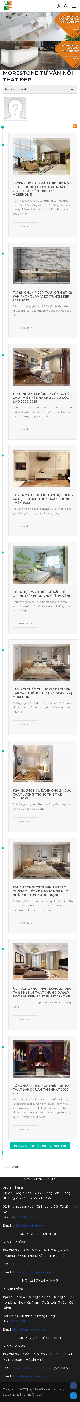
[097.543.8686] (73, 1395)
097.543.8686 (19, 1368)
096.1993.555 (18, 1264)
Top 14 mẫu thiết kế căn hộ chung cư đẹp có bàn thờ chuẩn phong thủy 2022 (43, 499)
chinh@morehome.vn (28, 1225)
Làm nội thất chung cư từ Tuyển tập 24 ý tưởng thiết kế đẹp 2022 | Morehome (42, 693)
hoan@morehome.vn (29, 1376)
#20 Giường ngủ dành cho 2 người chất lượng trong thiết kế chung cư (42, 794)
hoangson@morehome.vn (32, 1272)
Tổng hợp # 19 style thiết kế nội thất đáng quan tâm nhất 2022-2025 (41, 1089)
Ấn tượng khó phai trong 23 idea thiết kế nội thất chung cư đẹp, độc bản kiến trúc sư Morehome (42, 992)
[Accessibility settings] (59, 6)
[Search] (66, 6)
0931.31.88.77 (28, 1217)
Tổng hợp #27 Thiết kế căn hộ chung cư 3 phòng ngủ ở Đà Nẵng (42, 594)
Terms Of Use (32, 1394)
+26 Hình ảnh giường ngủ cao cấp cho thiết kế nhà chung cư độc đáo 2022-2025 (42, 397)
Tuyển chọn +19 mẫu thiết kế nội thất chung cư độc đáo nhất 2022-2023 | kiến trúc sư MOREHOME (41, 188)
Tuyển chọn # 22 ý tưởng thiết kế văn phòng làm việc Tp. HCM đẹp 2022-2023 (42, 296)
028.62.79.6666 (42, 1368)
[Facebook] (73, 1385)
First (31, 1145)
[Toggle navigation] (74, 6)
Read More (25, 226)
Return (69, 89)
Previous (40, 1145)
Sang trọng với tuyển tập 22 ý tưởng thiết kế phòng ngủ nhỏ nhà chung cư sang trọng (40, 891)
